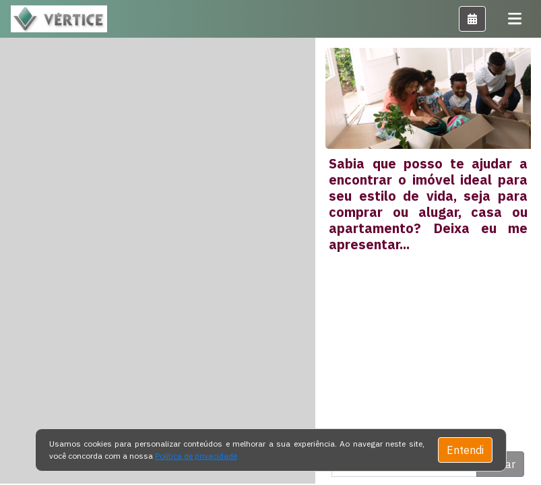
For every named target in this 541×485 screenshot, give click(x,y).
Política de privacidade (196, 456)
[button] (472, 19)
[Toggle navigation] (514, 19)
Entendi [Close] (465, 450)
